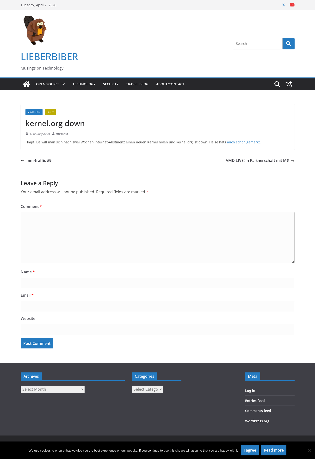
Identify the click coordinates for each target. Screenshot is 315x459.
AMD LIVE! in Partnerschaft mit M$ (260, 160)
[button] (62, 84)
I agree (250, 450)
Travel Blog (137, 84)
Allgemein (34, 112)
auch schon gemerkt (243, 142)
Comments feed (258, 410)
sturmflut (62, 134)
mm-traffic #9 (36, 160)
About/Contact (170, 84)
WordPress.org (257, 421)
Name (28, 272)
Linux (50, 112)
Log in (250, 390)
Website (28, 318)
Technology (84, 84)
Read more (274, 450)
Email (27, 295)
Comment (31, 206)
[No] (309, 450)
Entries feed (255, 400)
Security (110, 84)
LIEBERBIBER (49, 56)
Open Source (48, 84)
